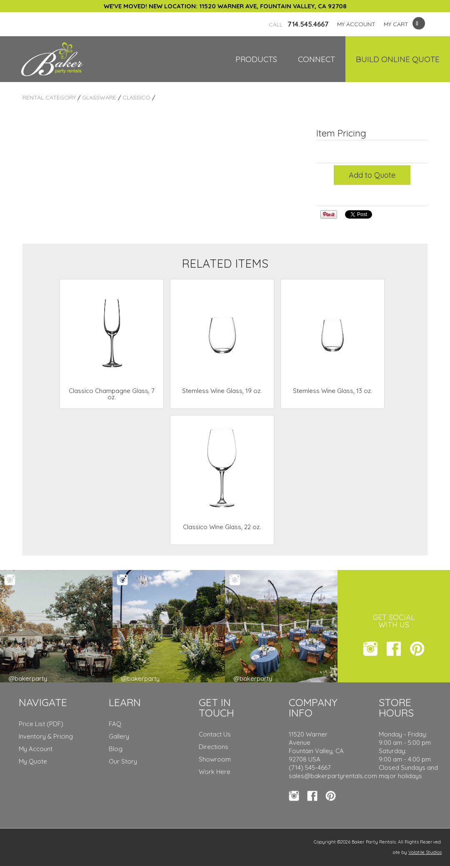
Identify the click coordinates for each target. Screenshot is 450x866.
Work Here (214, 772)
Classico (136, 97)
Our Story (123, 761)
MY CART (396, 24)
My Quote (33, 761)
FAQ (115, 724)
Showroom (215, 759)
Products (256, 59)
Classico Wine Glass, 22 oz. (222, 527)
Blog (115, 749)
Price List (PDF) (41, 724)
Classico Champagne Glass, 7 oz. (112, 394)
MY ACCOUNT (356, 24)
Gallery (119, 736)
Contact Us (215, 734)
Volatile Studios (425, 852)
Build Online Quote (398, 59)
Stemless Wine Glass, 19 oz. (222, 391)
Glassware (99, 97)
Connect (316, 59)
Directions (213, 747)
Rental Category (49, 97)
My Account (35, 749)
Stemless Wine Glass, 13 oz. (332, 391)
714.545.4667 (299, 24)
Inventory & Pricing (46, 736)
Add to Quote (372, 175)
